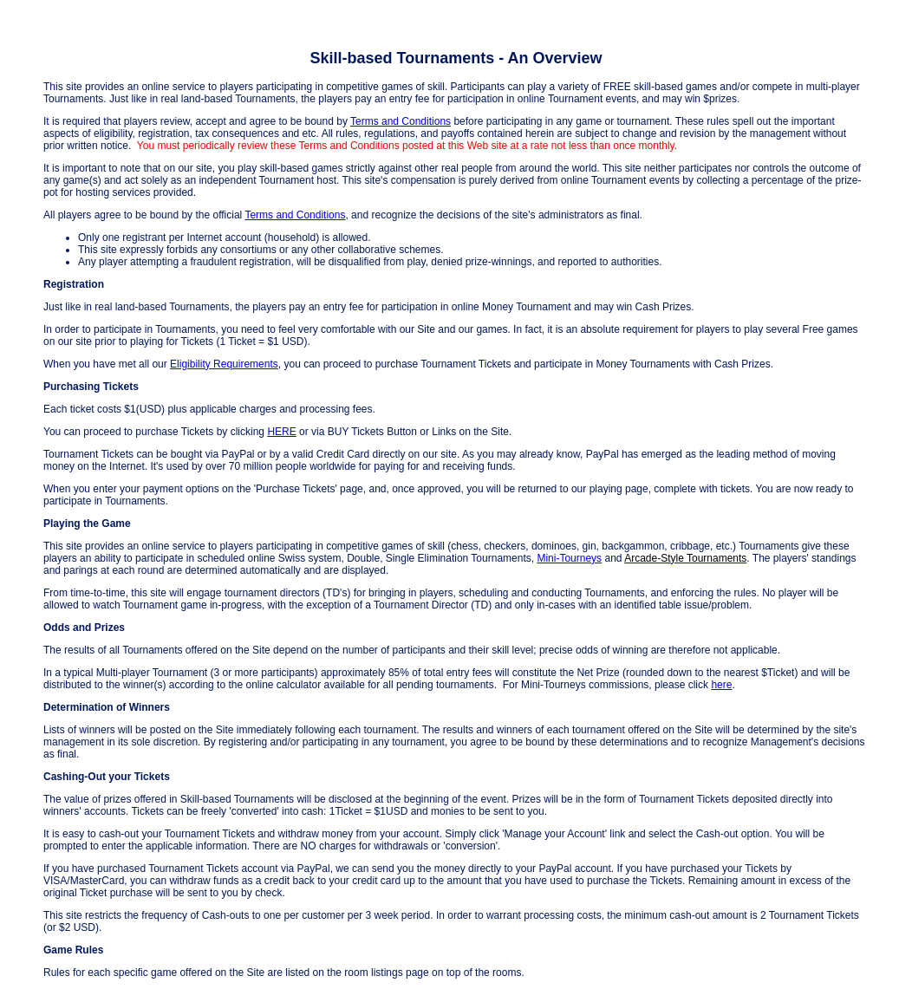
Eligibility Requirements (224, 364)
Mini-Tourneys (569, 558)
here (721, 685)
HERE (281, 432)
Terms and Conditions (400, 121)
